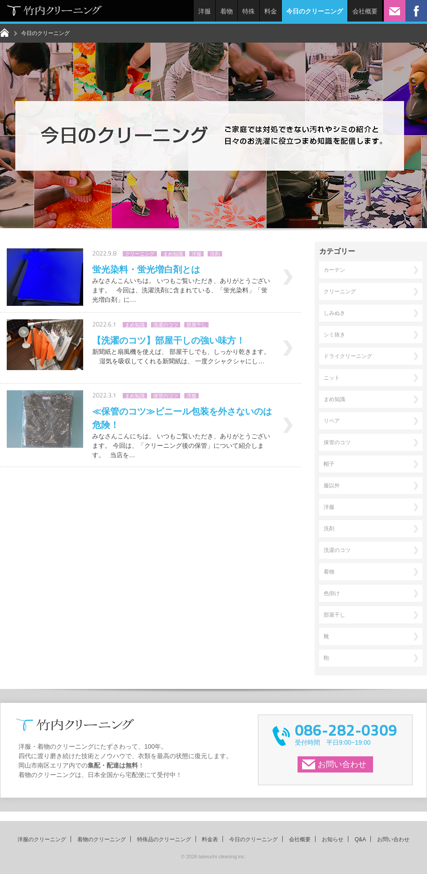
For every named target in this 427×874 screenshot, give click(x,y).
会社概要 (365, 11)
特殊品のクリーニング (164, 839)
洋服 (204, 11)
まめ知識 (173, 253)
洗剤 (215, 253)
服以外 (332, 485)
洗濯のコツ (165, 324)
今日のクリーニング (253, 839)
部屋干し (196, 324)
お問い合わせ (342, 764)
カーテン (334, 270)
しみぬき (334, 313)
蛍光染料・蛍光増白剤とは (146, 269)
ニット (332, 378)
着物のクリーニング (101, 839)
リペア (332, 421)
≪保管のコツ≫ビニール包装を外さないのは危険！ (182, 418)
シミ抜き (334, 334)
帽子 (329, 464)
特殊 (248, 11)
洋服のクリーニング (42, 839)
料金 (270, 11)
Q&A (360, 839)
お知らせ (332, 839)
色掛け (332, 593)
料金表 (210, 839)
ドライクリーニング (348, 356)
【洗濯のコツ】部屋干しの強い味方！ (168, 340)
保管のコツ (165, 395)
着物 (226, 11)
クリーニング (140, 253)
